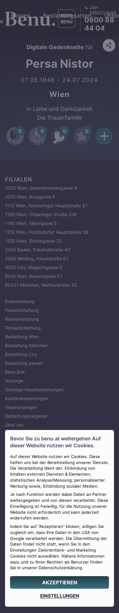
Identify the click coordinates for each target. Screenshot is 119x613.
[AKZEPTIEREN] (59, 582)
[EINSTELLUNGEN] (59, 596)
